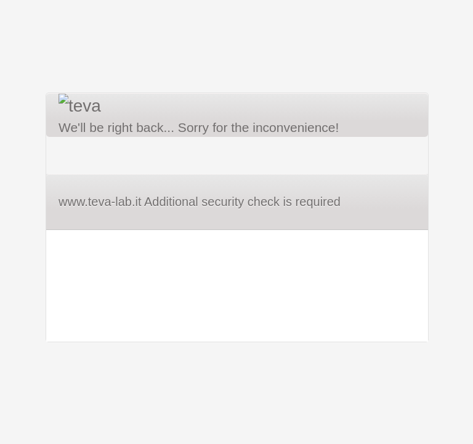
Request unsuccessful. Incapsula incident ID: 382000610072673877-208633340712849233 (236, 222)
